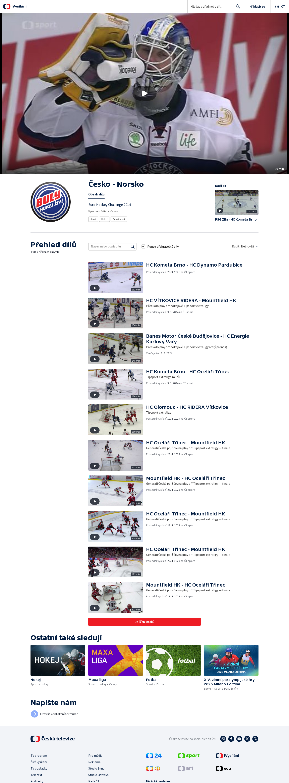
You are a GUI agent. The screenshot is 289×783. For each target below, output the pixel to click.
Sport (93, 219)
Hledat (237, 8)
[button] (144, 93)
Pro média (95, 755)
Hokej (104, 219)
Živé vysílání (39, 762)
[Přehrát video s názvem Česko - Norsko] (144, 93)
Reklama (94, 762)
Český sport (119, 219)
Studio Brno (96, 768)
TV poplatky (39, 768)
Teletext (36, 775)
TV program (39, 755)
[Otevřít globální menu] (280, 6)
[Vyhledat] (133, 246)
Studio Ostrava (98, 775)
